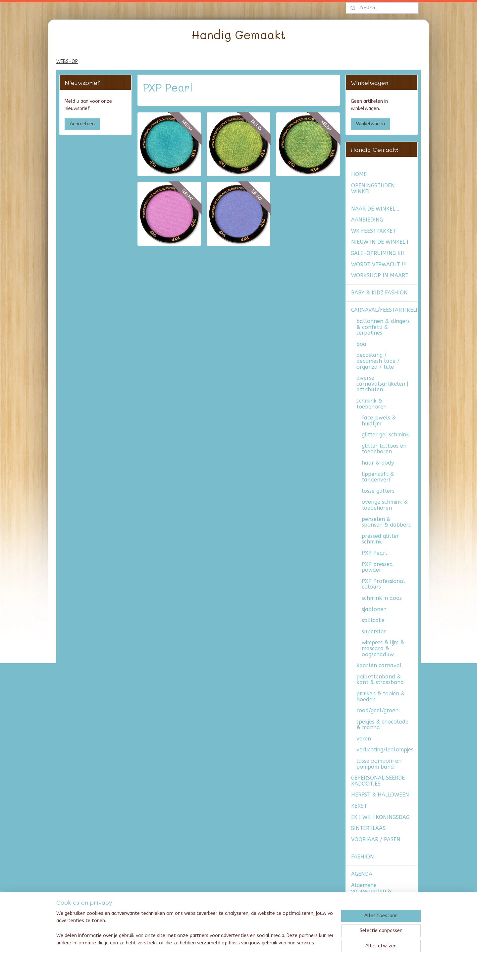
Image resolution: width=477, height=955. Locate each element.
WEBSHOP (67, 61)
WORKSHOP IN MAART (379, 275)
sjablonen (374, 609)
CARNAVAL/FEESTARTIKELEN (384, 310)
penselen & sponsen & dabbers (386, 522)
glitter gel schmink (385, 434)
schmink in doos (382, 598)
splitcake (373, 620)
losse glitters (378, 491)
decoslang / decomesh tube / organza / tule (377, 361)
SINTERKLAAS (368, 828)
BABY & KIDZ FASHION (379, 292)
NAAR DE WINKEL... (375, 209)
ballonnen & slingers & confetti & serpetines (383, 327)
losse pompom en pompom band (378, 764)
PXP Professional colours (383, 584)
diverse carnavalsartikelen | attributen (382, 384)
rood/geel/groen (377, 710)
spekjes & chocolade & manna (382, 725)
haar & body (378, 463)
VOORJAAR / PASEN (375, 839)
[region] (194, 929)
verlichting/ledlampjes (384, 749)
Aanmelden (82, 124)
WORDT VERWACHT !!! (379, 264)
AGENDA (361, 874)
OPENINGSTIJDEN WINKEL (373, 188)
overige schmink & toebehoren (385, 505)
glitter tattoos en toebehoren (384, 449)
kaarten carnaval (379, 665)
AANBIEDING (367, 220)
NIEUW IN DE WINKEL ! (379, 242)
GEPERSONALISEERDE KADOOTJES (378, 781)
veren (363, 738)
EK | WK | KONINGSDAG (380, 817)
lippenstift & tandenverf (378, 477)
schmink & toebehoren (371, 404)
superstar (374, 631)
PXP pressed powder (377, 567)
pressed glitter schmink (380, 539)
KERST (359, 806)
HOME (359, 174)
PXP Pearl (374, 553)
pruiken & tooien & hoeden (380, 696)
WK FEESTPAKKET (373, 231)
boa (361, 344)
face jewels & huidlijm (379, 420)
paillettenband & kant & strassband (380, 679)
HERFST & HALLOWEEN (380, 795)
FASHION (362, 857)
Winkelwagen (370, 124)
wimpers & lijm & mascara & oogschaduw (383, 648)
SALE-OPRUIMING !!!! (377, 253)
